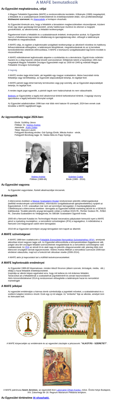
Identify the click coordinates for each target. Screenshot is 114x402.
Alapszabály (39, 19)
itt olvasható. (41, 397)
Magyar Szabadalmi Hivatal (45, 201)
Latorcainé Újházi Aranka (69, 390)
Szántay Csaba (75, 176)
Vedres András (33, 125)
